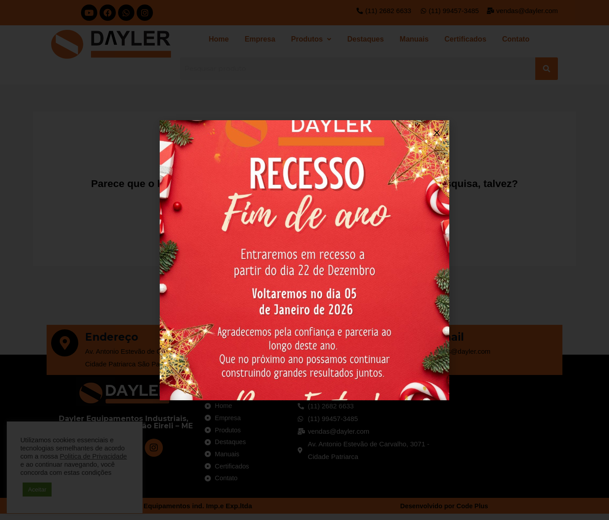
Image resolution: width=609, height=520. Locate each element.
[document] (304, 260)
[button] (436, 132)
